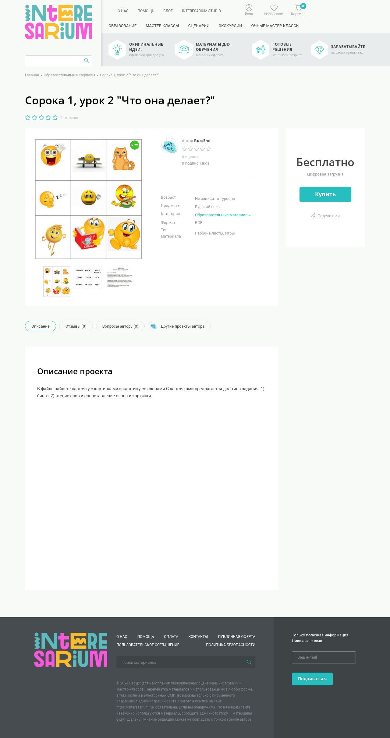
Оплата (171, 637)
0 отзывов (70, 117)
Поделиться (328, 215)
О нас (123, 11)
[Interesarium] (70, 650)
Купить (325, 194)
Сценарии (198, 25)
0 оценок (190, 157)
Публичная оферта (236, 637)
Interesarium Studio (201, 11)
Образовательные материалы (222, 215)
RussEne (202, 140)
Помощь (145, 11)
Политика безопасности (230, 645)
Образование (122, 25)
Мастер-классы (162, 25)
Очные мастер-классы (275, 25)
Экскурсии (230, 25)
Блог (168, 11)
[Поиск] (249, 662)
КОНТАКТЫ (198, 637)
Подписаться (312, 678)
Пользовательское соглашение (147, 645)
